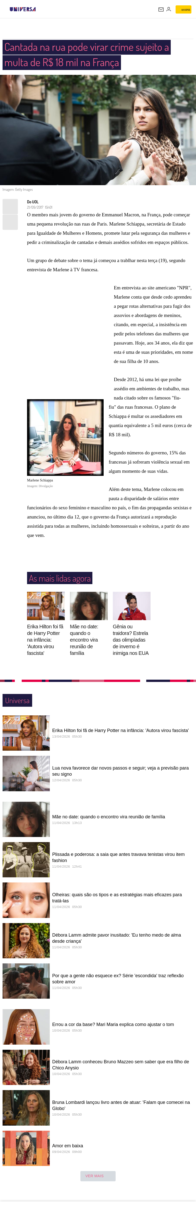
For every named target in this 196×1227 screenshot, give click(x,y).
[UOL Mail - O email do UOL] (161, 9)
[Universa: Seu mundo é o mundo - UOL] (23, 9)
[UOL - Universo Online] (39, 9)
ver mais (98, 1176)
